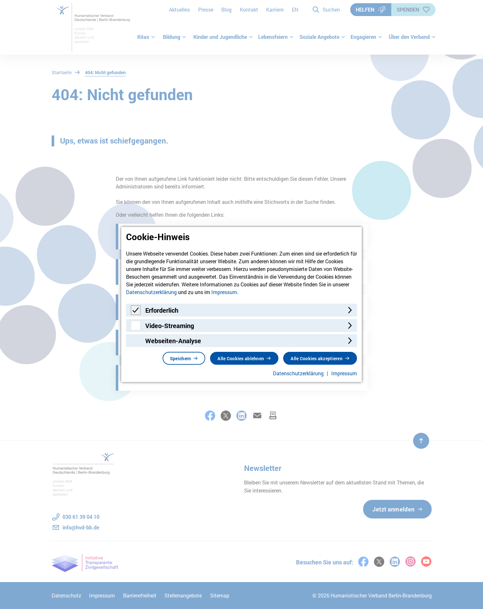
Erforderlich (161, 310)
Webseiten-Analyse (173, 340)
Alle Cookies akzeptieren (317, 358)
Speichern (180, 358)
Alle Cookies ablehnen (240, 358)
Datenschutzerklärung (151, 292)
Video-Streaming (169, 325)
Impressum (224, 292)
